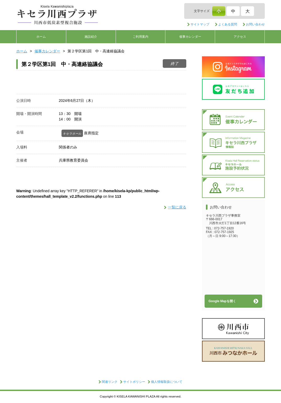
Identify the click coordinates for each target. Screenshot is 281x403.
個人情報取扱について (166, 382)
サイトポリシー (134, 382)
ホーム (41, 36)
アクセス (240, 36)
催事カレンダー (190, 36)
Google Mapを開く (222, 301)
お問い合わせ (255, 24)
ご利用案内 (140, 36)
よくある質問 (227, 24)
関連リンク (109, 382)
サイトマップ (199, 24)
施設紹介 (91, 36)
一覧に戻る (177, 207)
